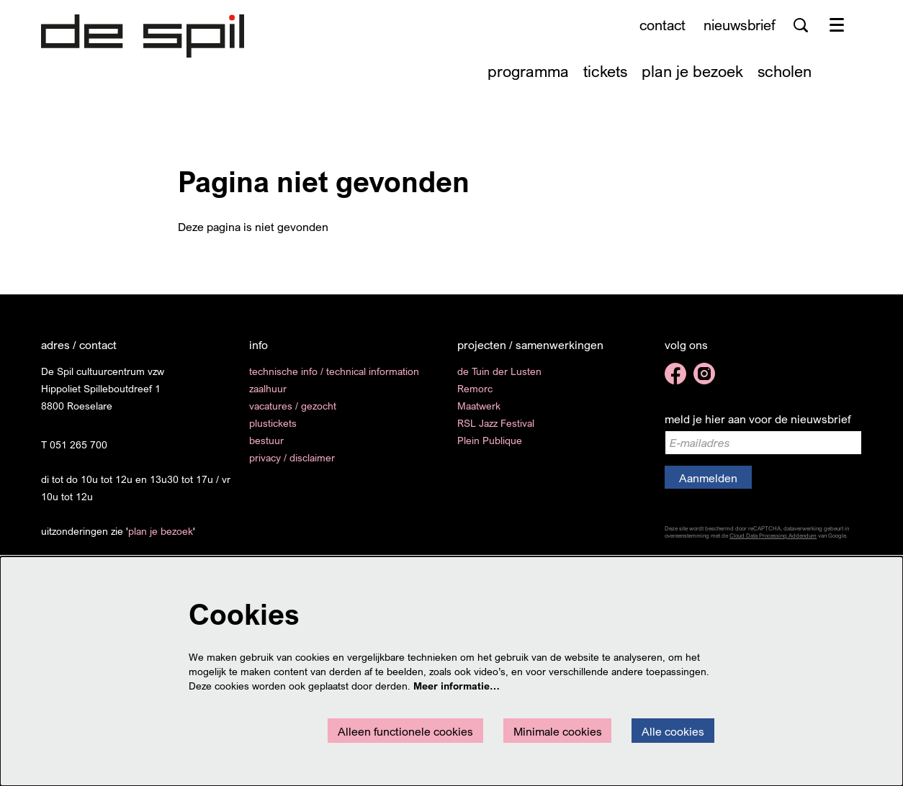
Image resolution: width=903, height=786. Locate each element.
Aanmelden (708, 478)
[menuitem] (528, 71)
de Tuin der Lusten (499, 371)
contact (662, 25)
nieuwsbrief (740, 25)
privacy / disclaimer (292, 457)
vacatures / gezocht (292, 405)
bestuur (266, 440)
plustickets (273, 423)
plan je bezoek (160, 531)
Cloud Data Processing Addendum (773, 535)
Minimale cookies (557, 731)
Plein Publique (489, 440)
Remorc (475, 388)
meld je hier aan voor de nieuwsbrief (757, 419)
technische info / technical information (334, 371)
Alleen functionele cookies (405, 731)
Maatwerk (478, 405)
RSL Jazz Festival (495, 423)
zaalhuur (268, 388)
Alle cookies (673, 731)
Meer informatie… (456, 685)
